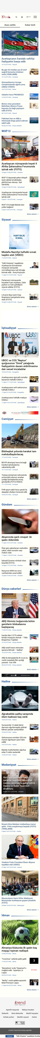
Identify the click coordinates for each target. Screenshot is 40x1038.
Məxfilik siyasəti (23, 1017)
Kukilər (34, 1017)
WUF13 (6, 131)
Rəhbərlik (5, 1013)
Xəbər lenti (30, 25)
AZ (27, 17)
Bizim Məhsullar (17, 1013)
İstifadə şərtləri (8, 1017)
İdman (6, 915)
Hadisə (6, 681)
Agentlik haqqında (12, 1010)
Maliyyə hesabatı (28, 1010)
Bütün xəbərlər (32, 214)
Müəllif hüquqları (32, 1013)
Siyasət (6, 219)
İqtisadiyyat (9, 328)
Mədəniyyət (9, 764)
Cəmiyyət (7, 419)
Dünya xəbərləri (11, 588)
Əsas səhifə (10, 25)
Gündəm (7, 504)
